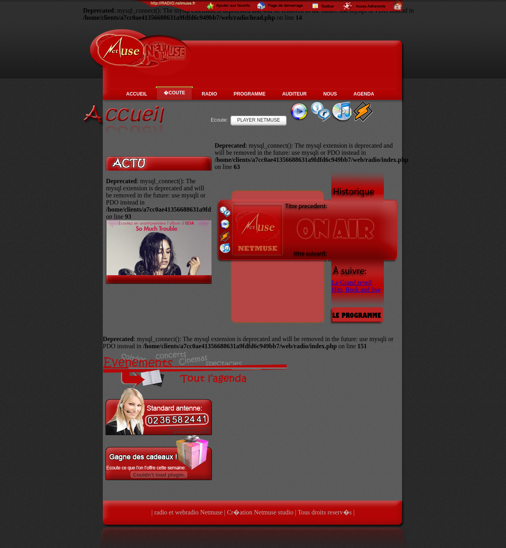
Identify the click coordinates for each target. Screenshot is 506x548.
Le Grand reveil (352, 282)
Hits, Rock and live (356, 289)
